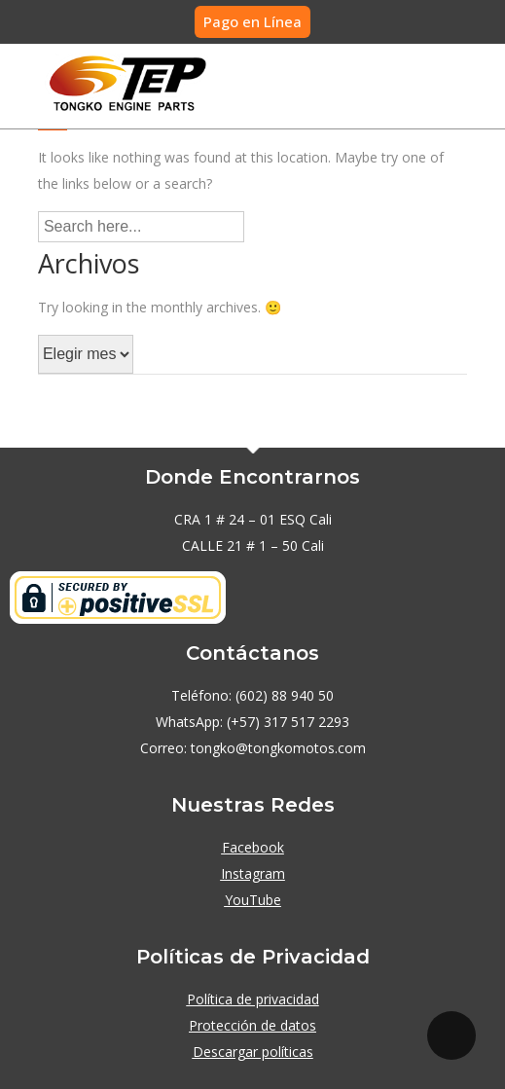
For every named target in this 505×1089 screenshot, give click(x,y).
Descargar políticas (253, 1051)
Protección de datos (252, 1025)
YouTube (253, 899)
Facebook (253, 847)
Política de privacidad (253, 999)
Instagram (253, 873)
